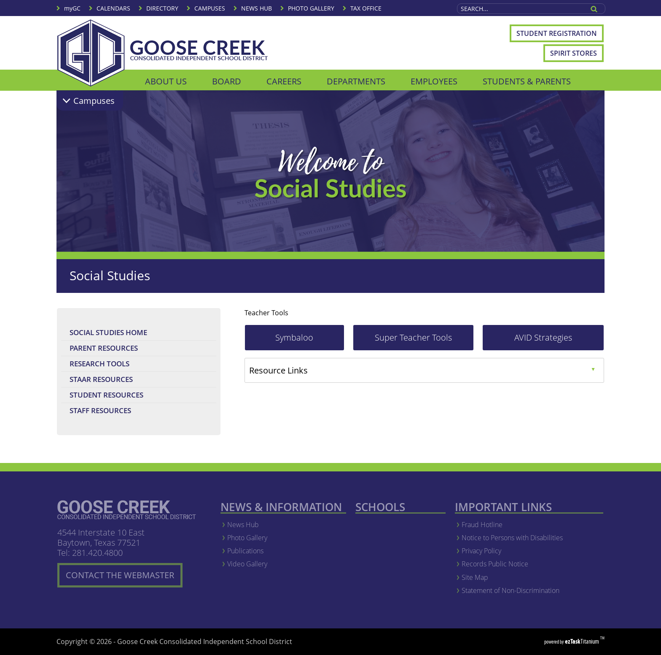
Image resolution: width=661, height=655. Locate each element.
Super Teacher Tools (424, 340)
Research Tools (117, 364)
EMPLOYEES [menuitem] (434, 81)
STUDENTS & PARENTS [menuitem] (527, 81)
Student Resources (106, 395)
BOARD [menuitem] (226, 81)
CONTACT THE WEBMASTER (124, 578)
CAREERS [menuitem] (283, 81)
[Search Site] (520, 9)
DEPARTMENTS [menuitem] (356, 81)
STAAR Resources (118, 380)
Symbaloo (309, 340)
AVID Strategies (559, 340)
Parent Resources (104, 348)
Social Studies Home (108, 332)
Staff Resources (100, 410)
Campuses (94, 100)
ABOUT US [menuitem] (166, 81)
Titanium (582, 641)
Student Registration (560, 35)
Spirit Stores (573, 53)
